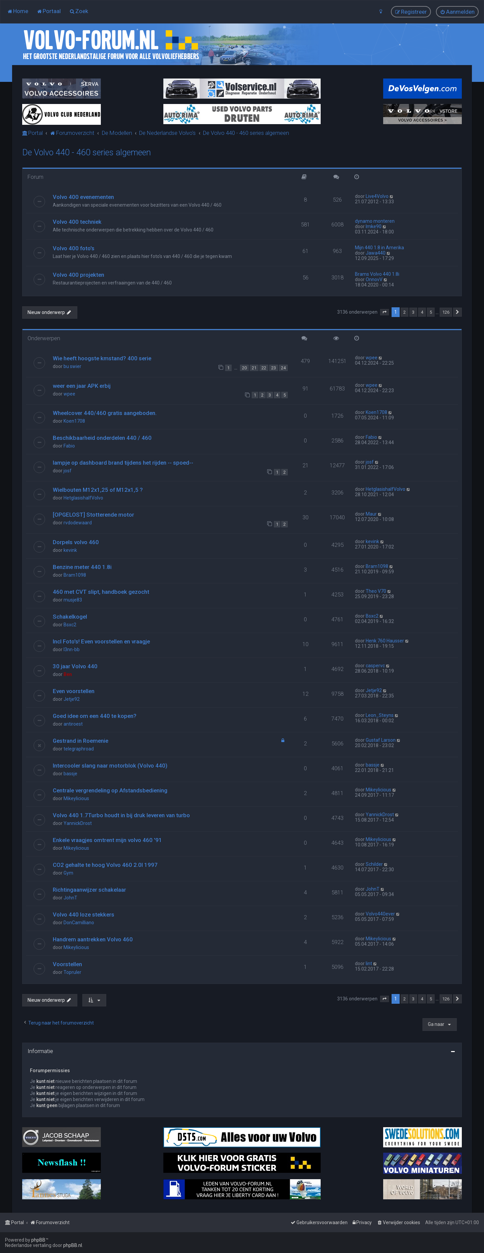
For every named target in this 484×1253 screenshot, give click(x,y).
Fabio (69, 446)
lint (369, 963)
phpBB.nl (72, 1245)
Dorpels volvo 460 (76, 542)
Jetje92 (72, 699)
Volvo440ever (380, 914)
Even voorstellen (73, 691)
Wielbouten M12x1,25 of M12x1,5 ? (98, 489)
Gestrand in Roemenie (80, 740)
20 (244, 367)
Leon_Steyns (380, 715)
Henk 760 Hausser (385, 640)
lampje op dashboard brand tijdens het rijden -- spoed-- (123, 462)
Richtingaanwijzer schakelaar (89, 889)
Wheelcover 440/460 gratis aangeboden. (105, 413)
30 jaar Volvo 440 (75, 666)
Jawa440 (376, 253)
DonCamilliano (79, 922)
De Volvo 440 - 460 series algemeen (86, 152)
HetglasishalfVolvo (83, 498)
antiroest (73, 724)
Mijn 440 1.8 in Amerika (379, 247)
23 (273, 367)
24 (283, 367)
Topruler (72, 972)
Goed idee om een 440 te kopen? (94, 716)
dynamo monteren (375, 221)
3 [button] (413, 312)
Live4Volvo (377, 196)
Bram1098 (75, 575)
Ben (68, 674)
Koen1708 (74, 421)
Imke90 (373, 226)
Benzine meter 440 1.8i (82, 567)
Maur (371, 514)
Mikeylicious (76, 798)
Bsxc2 (70, 624)
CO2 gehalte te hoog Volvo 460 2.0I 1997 (105, 865)
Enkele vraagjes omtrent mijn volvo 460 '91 (107, 840)
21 (254, 367)
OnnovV (374, 279)
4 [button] (422, 312)
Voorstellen (67, 964)
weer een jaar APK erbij (82, 385)
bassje (70, 773)
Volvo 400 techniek (77, 221)
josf (68, 470)
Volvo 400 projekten (78, 274)
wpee (371, 357)
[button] (384, 312)
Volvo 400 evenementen (83, 197)
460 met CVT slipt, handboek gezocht (101, 591)
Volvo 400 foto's (73, 248)
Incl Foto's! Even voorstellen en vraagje (101, 641)
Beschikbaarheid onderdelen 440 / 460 (102, 437)
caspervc (375, 665)
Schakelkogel (70, 616)
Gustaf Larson (381, 740)
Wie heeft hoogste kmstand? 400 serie (102, 358)
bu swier (72, 366)
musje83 (73, 600)
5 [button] (431, 312)
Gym (68, 873)
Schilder (374, 864)
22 (263, 367)
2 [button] (404, 312)
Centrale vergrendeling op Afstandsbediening (110, 790)
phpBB (38, 1240)
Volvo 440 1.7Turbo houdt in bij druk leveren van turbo (121, 815)
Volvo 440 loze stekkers (83, 914)
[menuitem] (17, 11)
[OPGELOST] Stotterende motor (93, 514)
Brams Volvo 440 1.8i (377, 274)
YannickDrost (78, 823)
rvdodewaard (78, 522)
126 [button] (445, 312)
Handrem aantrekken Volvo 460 (93, 939)
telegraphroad (79, 748)
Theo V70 (376, 591)
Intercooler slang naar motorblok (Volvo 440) (110, 765)
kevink (70, 550)
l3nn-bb (72, 649)
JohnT (70, 897)
